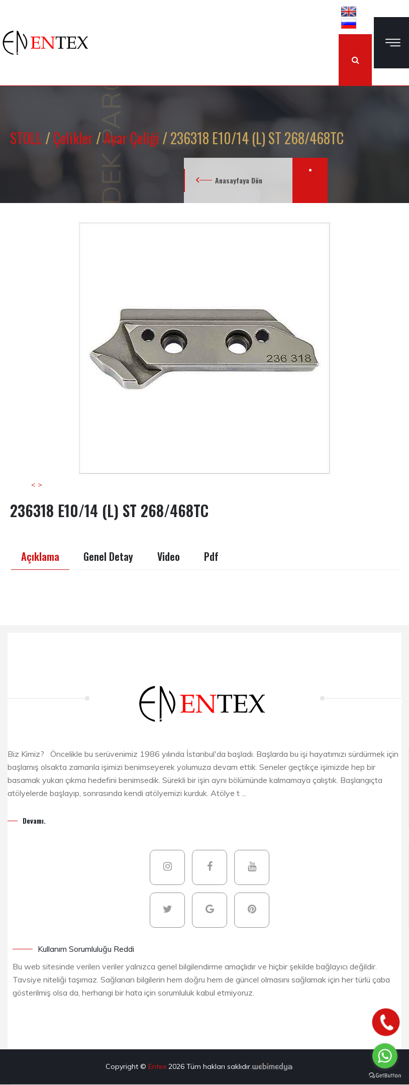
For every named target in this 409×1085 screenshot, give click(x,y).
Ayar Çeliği (133, 138)
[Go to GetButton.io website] (385, 1075)
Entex (158, 1066)
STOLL (27, 138)
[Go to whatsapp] (384, 1055)
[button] (348, 11)
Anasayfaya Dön (238, 180)
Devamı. (34, 820)
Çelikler (74, 138)
